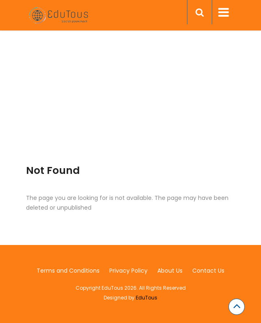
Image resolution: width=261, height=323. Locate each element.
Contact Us (208, 270)
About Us (170, 270)
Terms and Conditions (68, 270)
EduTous (146, 297)
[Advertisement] (130, 108)
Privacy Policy (128, 270)
